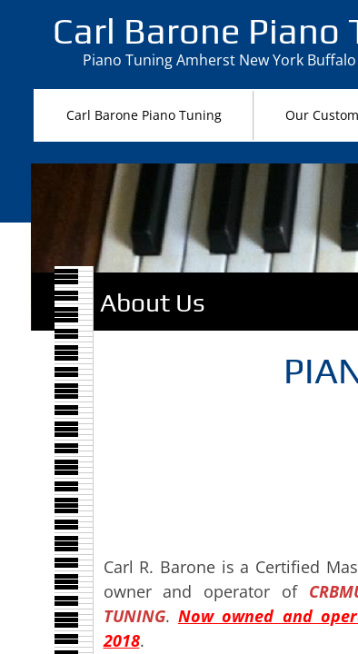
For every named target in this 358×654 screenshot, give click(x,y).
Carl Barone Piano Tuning (144, 115)
